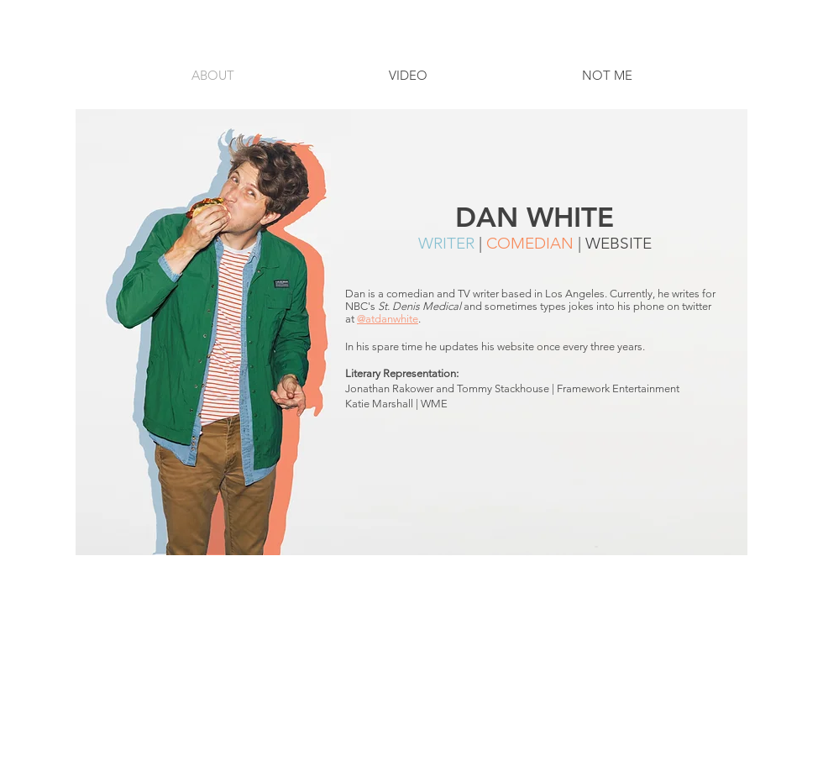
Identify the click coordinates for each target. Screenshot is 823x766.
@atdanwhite (387, 318)
